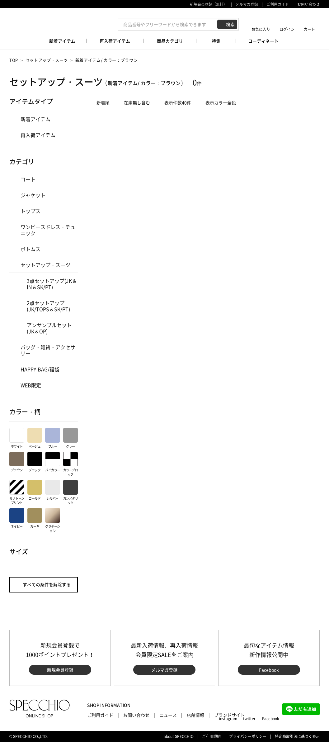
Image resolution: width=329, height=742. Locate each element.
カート (309, 29)
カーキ (34, 518)
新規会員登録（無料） (208, 4)
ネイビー (16, 518)
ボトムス (30, 249)
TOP (13, 60)
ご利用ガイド (277, 4)
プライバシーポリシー (247, 736)
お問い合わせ (308, 4)
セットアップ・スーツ (47, 60)
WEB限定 (31, 385)
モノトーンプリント (16, 492)
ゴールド (34, 490)
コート (28, 179)
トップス (30, 211)
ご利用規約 (211, 736)
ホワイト (16, 438)
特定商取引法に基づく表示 (297, 736)
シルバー (52, 490)
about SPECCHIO (179, 736)
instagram (228, 718)
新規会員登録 (60, 670)
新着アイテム (35, 119)
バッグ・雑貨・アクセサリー (48, 350)
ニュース (168, 715)
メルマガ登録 (247, 4)
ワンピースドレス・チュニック (48, 230)
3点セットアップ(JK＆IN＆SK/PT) (52, 284)
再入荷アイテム (38, 135)
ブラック (34, 462)
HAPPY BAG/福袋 (40, 369)
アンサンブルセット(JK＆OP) (49, 328)
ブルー (52, 438)
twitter (249, 718)
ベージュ (34, 438)
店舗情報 (195, 715)
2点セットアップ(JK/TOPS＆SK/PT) (48, 306)
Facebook (269, 670)
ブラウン (16, 462)
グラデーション (52, 520)
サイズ (18, 551)
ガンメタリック (70, 492)
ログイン (287, 29)
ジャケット (33, 195)
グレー (70, 438)
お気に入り (260, 29)
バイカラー (52, 462)
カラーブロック (70, 464)
